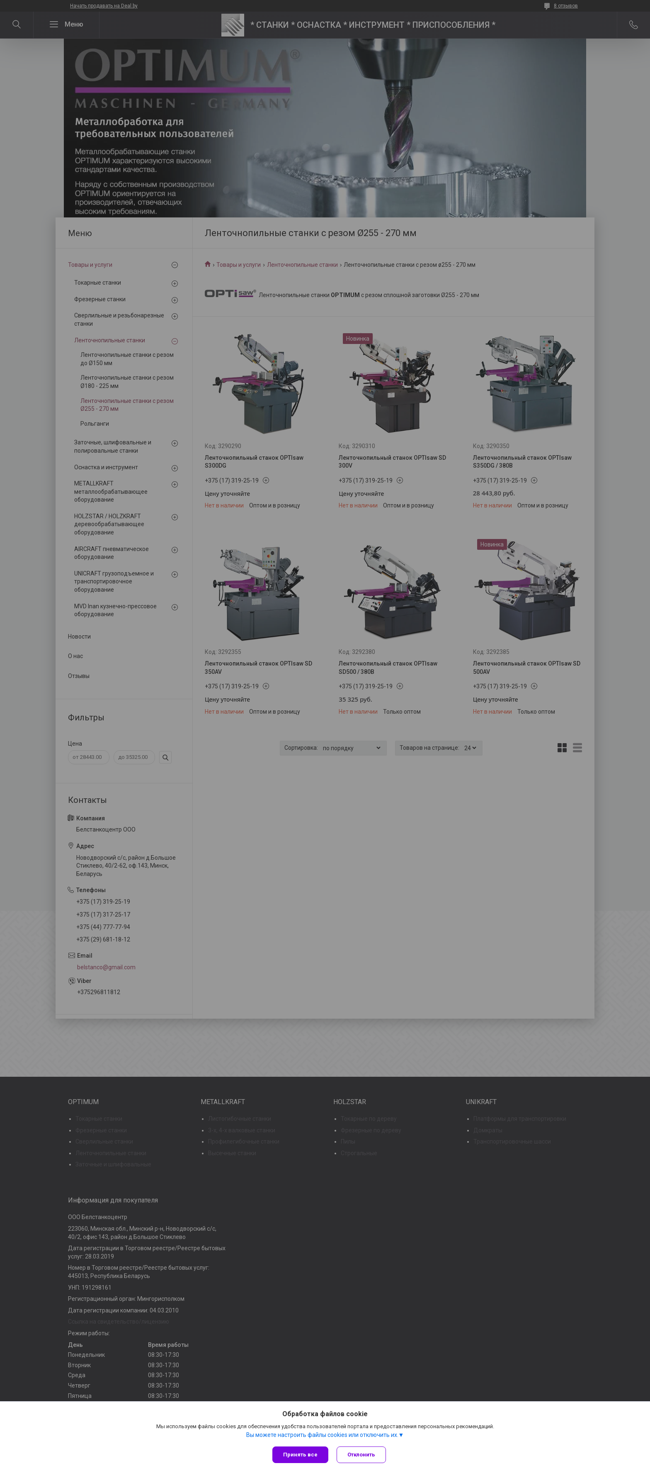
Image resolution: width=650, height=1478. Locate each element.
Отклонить (361, 1454)
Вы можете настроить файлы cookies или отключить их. (322, 1435)
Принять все (300, 1454)
